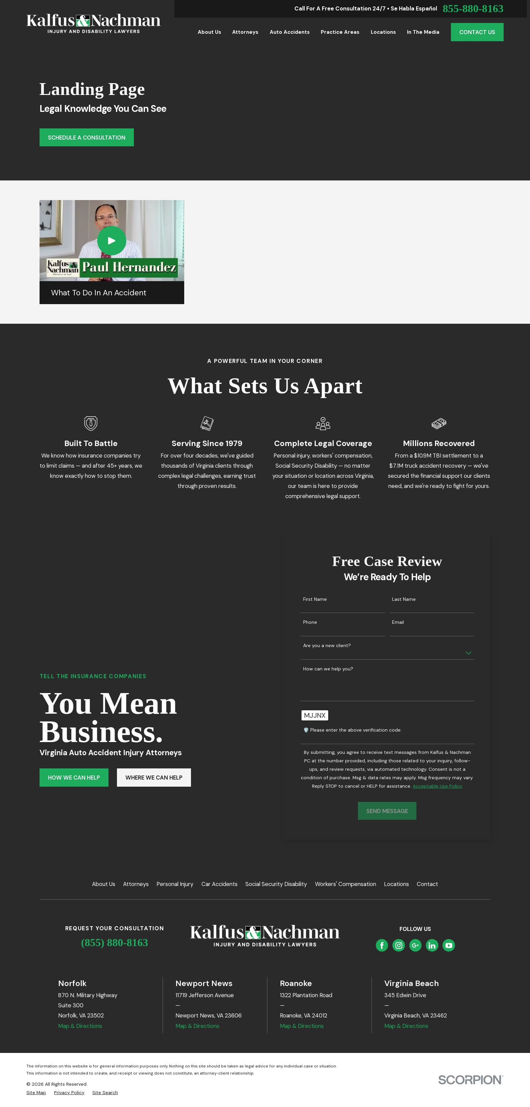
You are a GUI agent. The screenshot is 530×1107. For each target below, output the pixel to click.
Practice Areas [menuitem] (340, 32)
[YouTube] (448, 945)
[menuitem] (36, 1092)
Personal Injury (174, 884)
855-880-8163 (473, 8)
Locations (396, 884)
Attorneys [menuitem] (245, 32)
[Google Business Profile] (415, 945)
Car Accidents (219, 884)
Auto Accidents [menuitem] (290, 32)
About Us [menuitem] (209, 32)
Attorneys (136, 884)
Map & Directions (80, 1026)
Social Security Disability (276, 884)
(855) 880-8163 (114, 943)
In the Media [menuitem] (423, 32)
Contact (427, 884)
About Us (103, 884)
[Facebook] (382, 945)
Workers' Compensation (345, 884)
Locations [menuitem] (383, 32)
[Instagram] (398, 945)
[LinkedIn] (432, 945)
